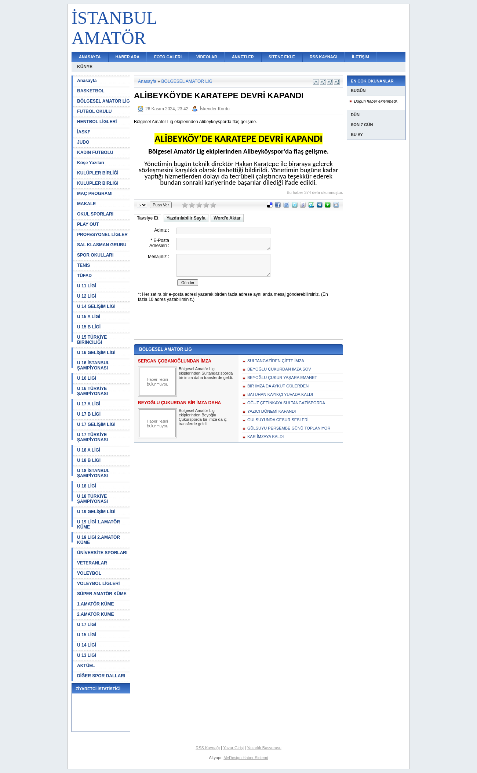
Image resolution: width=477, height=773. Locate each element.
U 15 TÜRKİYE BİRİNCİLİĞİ (92, 340)
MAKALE (86, 203)
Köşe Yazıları (90, 162)
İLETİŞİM (360, 57)
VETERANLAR (92, 563)
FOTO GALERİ (168, 57)
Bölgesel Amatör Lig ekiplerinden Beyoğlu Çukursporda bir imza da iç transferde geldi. (203, 417)
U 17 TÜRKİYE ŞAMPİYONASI (92, 437)
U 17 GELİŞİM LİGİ (96, 424)
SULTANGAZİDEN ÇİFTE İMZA (275, 360)
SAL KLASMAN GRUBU (101, 244)
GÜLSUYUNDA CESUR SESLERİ (278, 419)
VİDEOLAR (206, 57)
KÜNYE (84, 66)
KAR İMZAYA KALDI (265, 436)
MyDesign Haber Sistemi (245, 757)
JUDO (83, 142)
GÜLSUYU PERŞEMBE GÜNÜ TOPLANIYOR (288, 428)
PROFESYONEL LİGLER (102, 234)
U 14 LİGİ (86, 645)
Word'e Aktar (227, 218)
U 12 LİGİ (86, 296)
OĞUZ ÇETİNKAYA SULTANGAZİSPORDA (286, 403)
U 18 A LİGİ (88, 450)
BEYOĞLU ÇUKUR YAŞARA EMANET (282, 377)
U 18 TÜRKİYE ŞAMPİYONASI (92, 499)
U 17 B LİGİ (89, 414)
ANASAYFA (90, 57)
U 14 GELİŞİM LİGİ (96, 306)
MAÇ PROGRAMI (95, 193)
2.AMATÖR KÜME (95, 614)
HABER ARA (128, 57)
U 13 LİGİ (86, 655)
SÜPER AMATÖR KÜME (102, 593)
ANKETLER (243, 57)
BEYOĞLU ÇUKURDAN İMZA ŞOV (279, 369)
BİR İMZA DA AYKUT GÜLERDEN (278, 386)
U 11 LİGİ (86, 285)
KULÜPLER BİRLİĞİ (98, 173)
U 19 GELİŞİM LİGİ (96, 511)
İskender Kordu (214, 108)
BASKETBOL (91, 90)
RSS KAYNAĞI (323, 57)
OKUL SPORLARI (95, 214)
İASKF (83, 132)
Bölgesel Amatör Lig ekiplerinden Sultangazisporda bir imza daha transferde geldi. (206, 373)
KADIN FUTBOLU (95, 152)
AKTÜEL (86, 665)
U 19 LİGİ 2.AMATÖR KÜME (98, 540)
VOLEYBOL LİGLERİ (98, 583)
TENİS (83, 265)
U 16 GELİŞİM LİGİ (96, 352)
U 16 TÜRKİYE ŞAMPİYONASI (92, 391)
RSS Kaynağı (208, 748)
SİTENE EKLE (282, 57)
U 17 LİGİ (86, 624)
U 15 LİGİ (86, 634)
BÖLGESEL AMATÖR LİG (103, 101)
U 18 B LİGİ (89, 460)
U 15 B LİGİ (89, 327)
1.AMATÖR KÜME (95, 604)
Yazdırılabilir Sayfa (186, 218)
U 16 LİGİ (86, 378)
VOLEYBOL (89, 573)
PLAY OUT (88, 224)
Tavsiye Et (147, 218)
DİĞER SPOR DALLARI (101, 675)
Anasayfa (87, 80)
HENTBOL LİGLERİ (97, 121)
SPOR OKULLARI (95, 255)
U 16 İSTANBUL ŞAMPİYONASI (93, 365)
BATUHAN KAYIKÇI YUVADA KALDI (280, 394)
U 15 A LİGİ (88, 316)
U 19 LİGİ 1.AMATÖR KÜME (98, 524)
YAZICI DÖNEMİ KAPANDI (271, 411)
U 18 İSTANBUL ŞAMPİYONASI (93, 473)
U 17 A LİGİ (88, 403)
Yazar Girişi (233, 748)
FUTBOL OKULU (94, 111)
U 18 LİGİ (86, 486)
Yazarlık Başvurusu (264, 748)
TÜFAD (84, 275)
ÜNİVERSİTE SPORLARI (102, 552)
